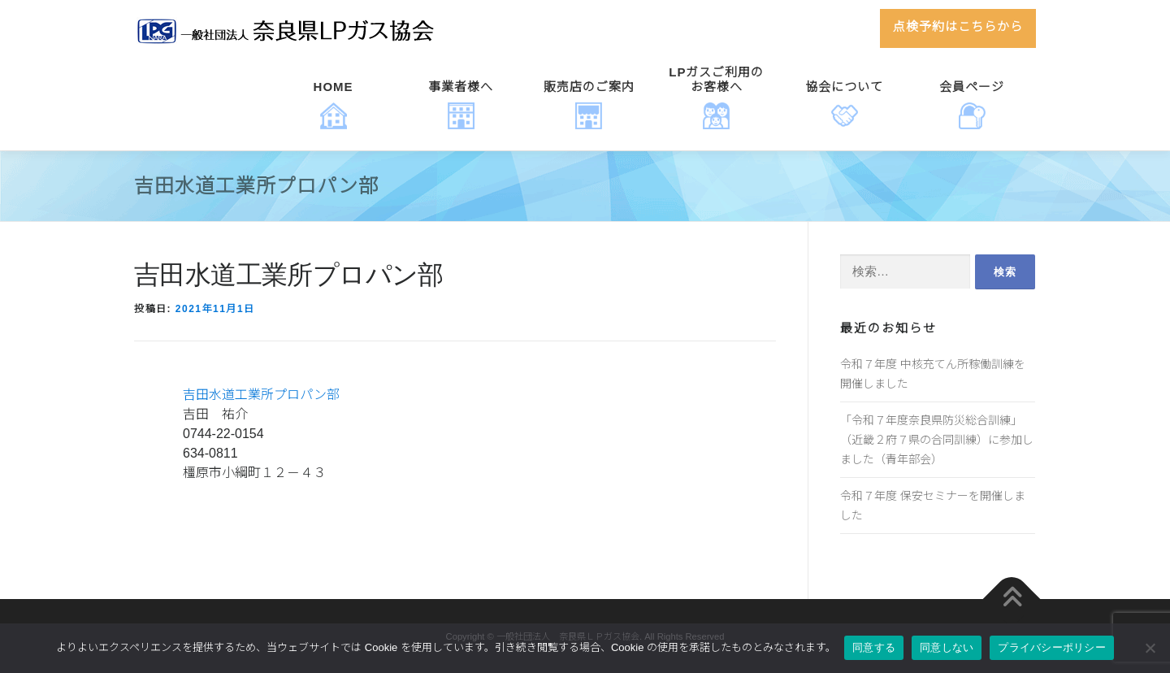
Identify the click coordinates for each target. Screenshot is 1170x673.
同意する (873, 647)
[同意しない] (1150, 648)
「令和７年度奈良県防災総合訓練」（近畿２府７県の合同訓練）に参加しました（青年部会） (937, 440)
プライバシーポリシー (1052, 647)
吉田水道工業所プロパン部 (261, 395)
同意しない (946, 647)
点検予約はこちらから (958, 26)
